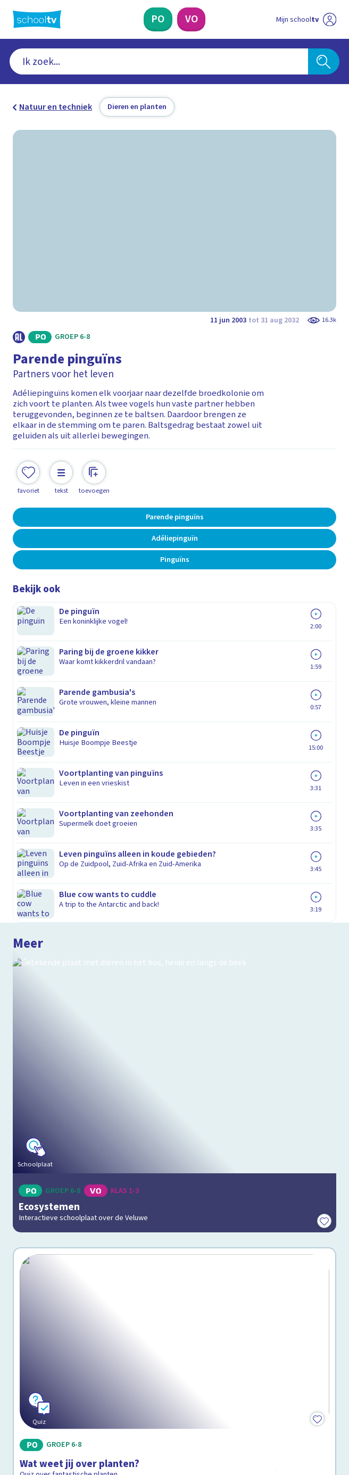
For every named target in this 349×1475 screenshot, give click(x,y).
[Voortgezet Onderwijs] (191, 19)
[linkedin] (65, 1385)
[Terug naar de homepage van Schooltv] (37, 19)
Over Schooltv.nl (50, 1206)
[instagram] (41, 1385)
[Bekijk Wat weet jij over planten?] (174, 901)
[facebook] (18, 1385)
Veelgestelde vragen (60, 1191)
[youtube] (88, 1385)
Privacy (29, 1221)
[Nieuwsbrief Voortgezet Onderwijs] (230, 1301)
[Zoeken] (323, 61)
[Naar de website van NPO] (329, 20)
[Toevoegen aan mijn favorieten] (28, 467)
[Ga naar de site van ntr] (296, 1411)
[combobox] (159, 61)
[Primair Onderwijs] (158, 19)
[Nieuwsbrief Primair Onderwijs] (118, 1301)
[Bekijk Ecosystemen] (174, 703)
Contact (31, 1176)
